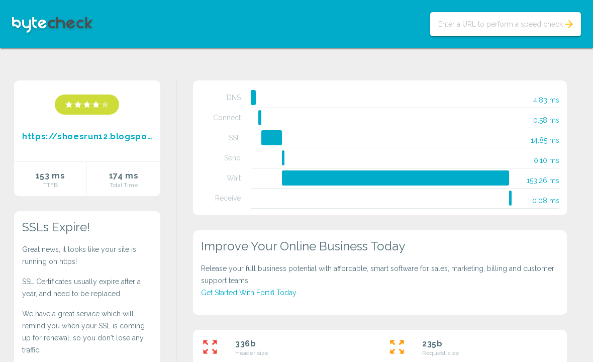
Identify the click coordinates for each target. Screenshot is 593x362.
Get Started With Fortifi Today (248, 293)
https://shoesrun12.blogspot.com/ (87, 136)
